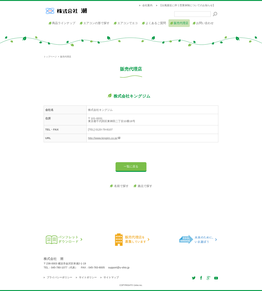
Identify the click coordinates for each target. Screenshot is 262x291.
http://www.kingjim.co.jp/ (103, 138)
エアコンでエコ (127, 23)
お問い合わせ (205, 23)
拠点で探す (145, 186)
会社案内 (147, 5)
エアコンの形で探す (96, 23)
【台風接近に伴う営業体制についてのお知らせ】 (187, 5)
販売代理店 (181, 23)
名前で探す (121, 186)
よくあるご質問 (156, 23)
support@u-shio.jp (119, 267)
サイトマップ (111, 277)
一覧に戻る (131, 166)
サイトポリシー (88, 277)
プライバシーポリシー (59, 277)
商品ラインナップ (63, 23)
